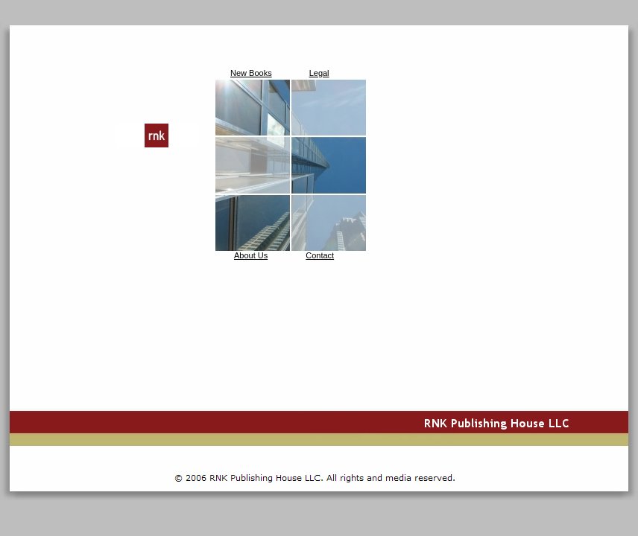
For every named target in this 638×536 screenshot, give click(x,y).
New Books (251, 72)
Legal (319, 72)
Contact (320, 255)
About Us (251, 255)
